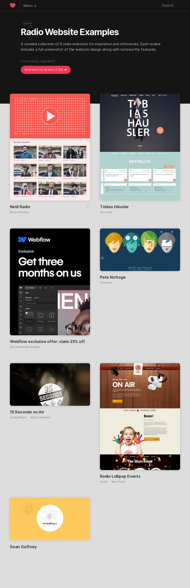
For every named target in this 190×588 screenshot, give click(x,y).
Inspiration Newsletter (46, 69)
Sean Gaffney (23, 546)
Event (104, 481)
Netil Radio (20, 206)
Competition (18, 417)
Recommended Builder (25, 347)
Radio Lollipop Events (120, 476)
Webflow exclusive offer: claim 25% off (47, 341)
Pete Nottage (113, 277)
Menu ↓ (30, 5)
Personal (106, 212)
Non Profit (118, 481)
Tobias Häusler (114, 206)
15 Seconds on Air (27, 411)
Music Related (19, 212)
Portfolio (106, 282)
